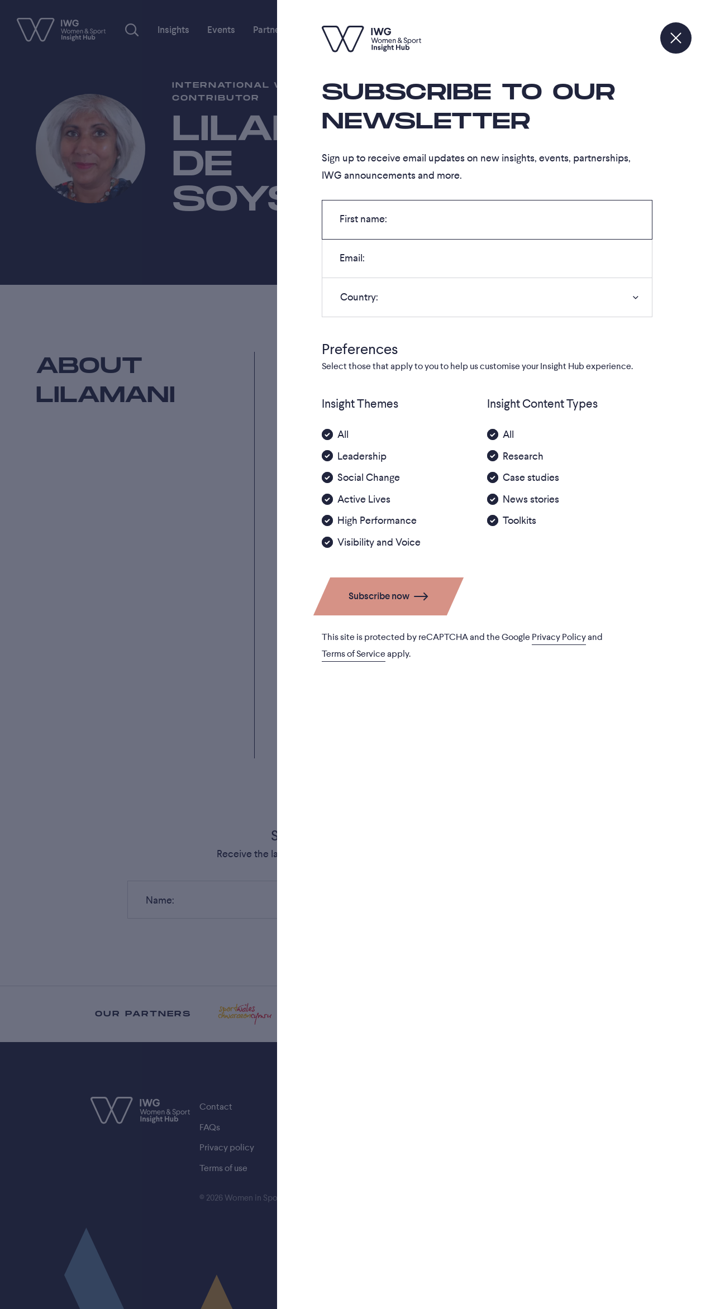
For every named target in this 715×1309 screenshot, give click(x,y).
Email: (352, 261)
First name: (363, 222)
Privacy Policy (559, 637)
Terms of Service (353, 654)
